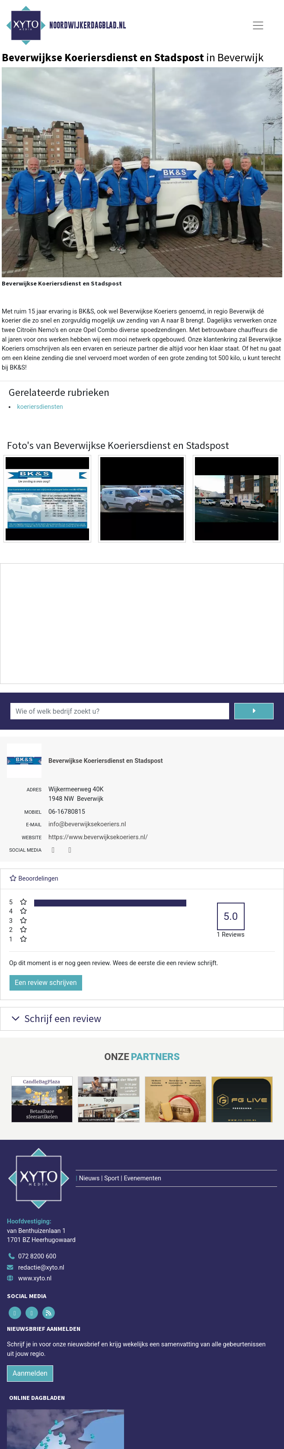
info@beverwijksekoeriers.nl (87, 824)
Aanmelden (30, 1373)
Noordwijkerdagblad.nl (87, 25)
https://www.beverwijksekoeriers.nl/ (98, 837)
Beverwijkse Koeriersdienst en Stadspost (105, 761)
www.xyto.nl (34, 1278)
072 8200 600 (37, 1256)
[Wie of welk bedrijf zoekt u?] (119, 711)
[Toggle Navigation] (258, 25)
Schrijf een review (55, 1018)
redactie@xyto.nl (41, 1267)
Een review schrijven (46, 983)
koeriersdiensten (40, 407)
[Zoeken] (254, 711)
